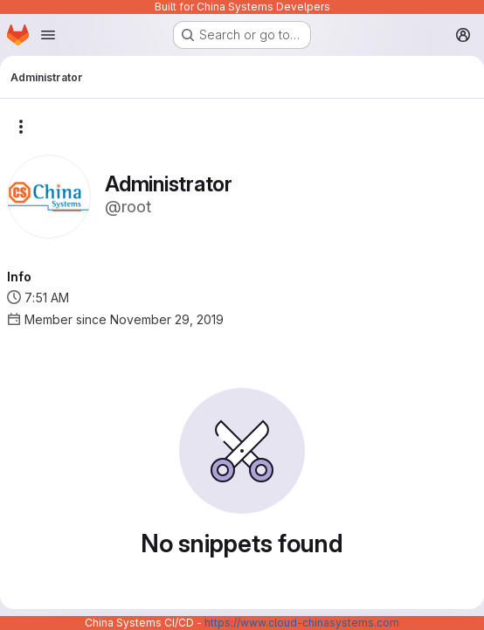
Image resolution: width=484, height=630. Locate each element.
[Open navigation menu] (48, 35)
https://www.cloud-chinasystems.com (301, 622)
